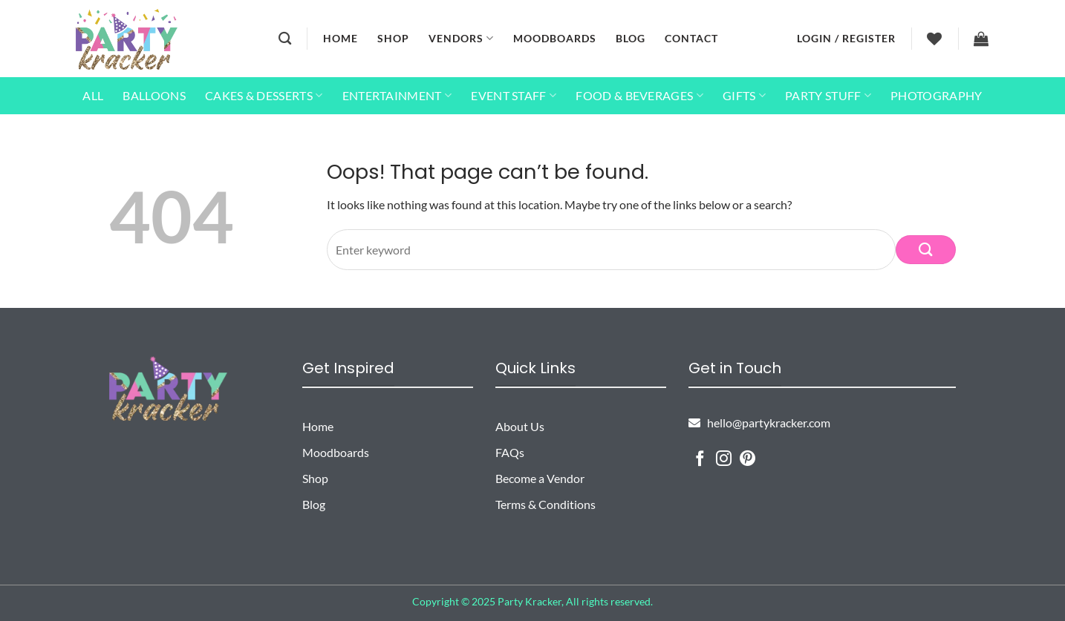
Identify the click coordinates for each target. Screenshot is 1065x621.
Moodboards (554, 38)
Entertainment (397, 95)
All (92, 95)
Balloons (154, 95)
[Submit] (926, 249)
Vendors (461, 38)
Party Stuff (828, 95)
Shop (393, 38)
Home (340, 38)
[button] (846, 38)
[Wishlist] (934, 38)
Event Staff (513, 95)
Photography (936, 95)
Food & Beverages (639, 95)
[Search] (285, 39)
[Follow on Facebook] (700, 459)
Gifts (744, 95)
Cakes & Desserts (264, 95)
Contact (691, 38)
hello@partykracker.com (759, 422)
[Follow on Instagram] (724, 459)
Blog (630, 38)
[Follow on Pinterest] (747, 459)
